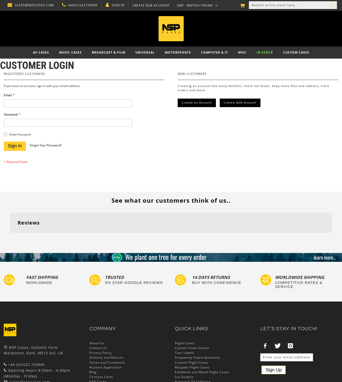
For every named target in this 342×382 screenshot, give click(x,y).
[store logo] (171, 28)
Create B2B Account (150, 6)
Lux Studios (184, 377)
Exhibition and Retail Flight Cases (202, 372)
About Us (96, 343)
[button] (196, 5)
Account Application (105, 367)
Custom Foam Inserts (192, 348)
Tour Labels (184, 353)
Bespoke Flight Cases (192, 367)
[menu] (171, 53)
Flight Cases (185, 343)
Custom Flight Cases (191, 362)
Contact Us (98, 348)
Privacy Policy (100, 353)
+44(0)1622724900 (81, 5)
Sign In (116, 5)
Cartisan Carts (101, 377)
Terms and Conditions (107, 362)
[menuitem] (41, 53)
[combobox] (293, 5)
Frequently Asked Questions (197, 357)
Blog (93, 372)
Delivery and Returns (106, 357)
